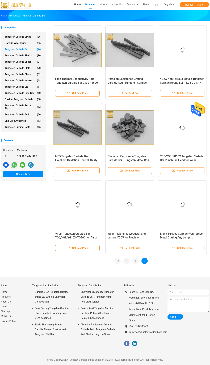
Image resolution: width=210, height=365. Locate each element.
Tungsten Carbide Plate (23, 68)
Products (6, 296)
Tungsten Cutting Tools (23, 127)
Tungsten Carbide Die (23, 87)
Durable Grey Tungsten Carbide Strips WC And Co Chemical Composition (52, 297)
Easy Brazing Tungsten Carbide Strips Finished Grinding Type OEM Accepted (52, 313)
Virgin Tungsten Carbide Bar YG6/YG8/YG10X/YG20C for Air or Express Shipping (76, 237)
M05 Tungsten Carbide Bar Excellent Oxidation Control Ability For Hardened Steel (76, 160)
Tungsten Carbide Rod (23, 114)
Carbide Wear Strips (23, 43)
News (4, 306)
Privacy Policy (8, 321)
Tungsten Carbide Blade (23, 74)
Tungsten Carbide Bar (23, 49)
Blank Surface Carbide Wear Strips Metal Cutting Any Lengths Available (181, 237)
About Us (6, 301)
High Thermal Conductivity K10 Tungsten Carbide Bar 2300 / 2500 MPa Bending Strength (76, 82)
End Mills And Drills (23, 121)
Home (4, 292)
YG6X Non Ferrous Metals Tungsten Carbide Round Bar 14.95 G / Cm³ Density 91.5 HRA (182, 82)
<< (117, 260)
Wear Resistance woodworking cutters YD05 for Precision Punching (127, 237)
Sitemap (5, 311)
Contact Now (23, 174)
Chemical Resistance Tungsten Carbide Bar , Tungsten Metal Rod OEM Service (128, 160)
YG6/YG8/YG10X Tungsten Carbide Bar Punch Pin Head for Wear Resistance (181, 160)
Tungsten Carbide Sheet (23, 62)
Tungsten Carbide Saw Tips (23, 93)
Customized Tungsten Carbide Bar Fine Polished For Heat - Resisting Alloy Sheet (97, 313)
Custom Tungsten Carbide (23, 99)
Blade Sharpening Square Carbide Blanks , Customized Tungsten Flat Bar (50, 329)
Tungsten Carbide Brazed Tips (23, 107)
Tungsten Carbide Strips (23, 37)
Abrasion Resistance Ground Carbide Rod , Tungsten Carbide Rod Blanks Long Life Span (127, 82)
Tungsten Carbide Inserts (23, 80)
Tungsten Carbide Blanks (23, 55)
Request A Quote (194, 4)
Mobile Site (7, 316)
